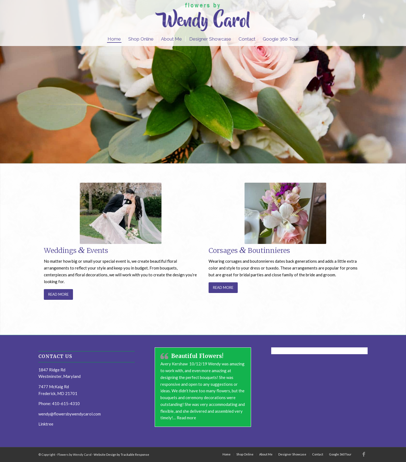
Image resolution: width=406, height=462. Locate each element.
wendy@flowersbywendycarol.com (69, 413)
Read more (186, 417)
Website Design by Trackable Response (121, 454)
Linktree (45, 423)
